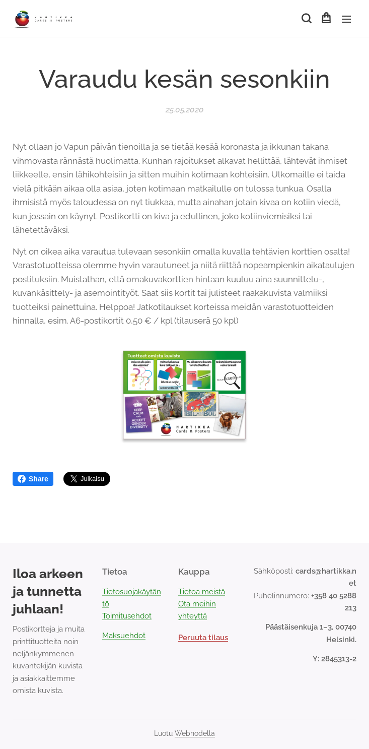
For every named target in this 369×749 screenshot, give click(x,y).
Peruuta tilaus (203, 637)
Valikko (346, 19)
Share (33, 479)
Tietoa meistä (201, 591)
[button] (306, 18)
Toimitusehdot (127, 615)
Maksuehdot (123, 635)
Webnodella (195, 733)
